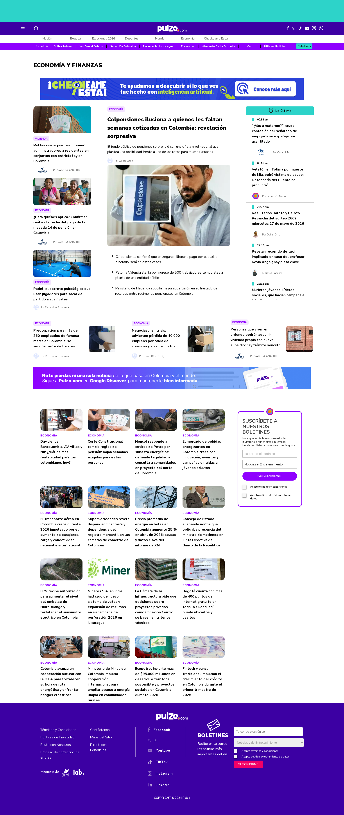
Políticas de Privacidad (57, 737)
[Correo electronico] (269, 454)
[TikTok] (160, 763)
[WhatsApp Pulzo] (321, 28)
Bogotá (75, 38)
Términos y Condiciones (58, 729)
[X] (160, 741)
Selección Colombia (123, 46)
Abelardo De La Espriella (218, 46)
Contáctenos (100, 729)
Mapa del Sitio (101, 737)
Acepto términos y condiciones (268, 486)
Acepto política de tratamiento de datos (266, 756)
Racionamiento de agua (158, 46)
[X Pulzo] (293, 27)
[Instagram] (160, 774)
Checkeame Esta (216, 38)
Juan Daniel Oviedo (91, 46)
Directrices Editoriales (98, 747)
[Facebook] (160, 730)
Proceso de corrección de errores (59, 755)
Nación (47, 38)
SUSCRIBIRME (269, 476)
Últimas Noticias (275, 46)
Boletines (304, 46)
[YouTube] (160, 751)
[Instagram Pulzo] (314, 28)
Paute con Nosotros (55, 744)
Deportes (131, 38)
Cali (249, 46)
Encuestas (188, 46)
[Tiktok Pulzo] (300, 28)
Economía (188, 38)
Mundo (160, 38)
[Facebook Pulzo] (288, 28)
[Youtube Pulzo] (307, 27)
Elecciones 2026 (103, 38)
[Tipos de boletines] (283, 464)
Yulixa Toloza (63, 46)
